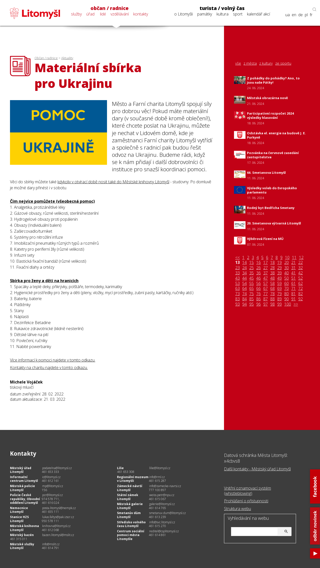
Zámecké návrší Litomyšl (129, 488)
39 (279, 273)
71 (293, 288)
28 (272, 267)
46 (258, 278)
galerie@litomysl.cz (162, 504)
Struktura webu (237, 508)
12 (301, 257)
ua (287, 14)
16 (258, 262)
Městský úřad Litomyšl (20, 470)
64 (244, 288)
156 (44, 490)
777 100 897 (157, 490)
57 (265, 283)
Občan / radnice (46, 58)
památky (204, 14)
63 (237, 288)
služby (76, 14)
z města (250, 63)
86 (258, 299)
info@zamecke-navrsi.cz (165, 486)
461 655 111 (50, 512)
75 (251, 293)
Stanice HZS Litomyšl (19, 519)
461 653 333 (50, 472)
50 (286, 278)
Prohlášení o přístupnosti (246, 501)
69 (279, 288)
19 (279, 262)
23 (237, 267)
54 (244, 283)
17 (265, 262)
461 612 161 (50, 481)
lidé (103, 14)
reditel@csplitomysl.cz (164, 531)
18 (272, 262)
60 (286, 283)
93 (237, 304)
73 (237, 293)
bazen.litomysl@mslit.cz (58, 535)
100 (287, 304)
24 (244, 267)
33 (237, 273)
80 (286, 293)
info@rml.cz (157, 477)
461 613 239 (157, 517)
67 (265, 288)
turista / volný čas (222, 8)
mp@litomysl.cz (52, 486)
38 (272, 273)
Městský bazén (22, 535)
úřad (90, 14)
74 (244, 293)
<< (237, 257)
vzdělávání (119, 14)
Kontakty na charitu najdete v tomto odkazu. (49, 367)
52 (300, 278)
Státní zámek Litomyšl (127, 497)
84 (244, 299)
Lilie (120, 468)
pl (306, 14)
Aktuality (67, 58)
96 (258, 304)
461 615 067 (157, 499)
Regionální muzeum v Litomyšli (132, 479)
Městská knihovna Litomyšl (24, 528)
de (300, 14)
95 (251, 304)
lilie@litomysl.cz (159, 468)
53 (237, 283)
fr (311, 14)
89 (279, 299)
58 (272, 283)
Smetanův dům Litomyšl (129, 515)
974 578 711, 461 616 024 (51, 501)
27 (265, 267)
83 (237, 299)
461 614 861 (157, 535)
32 (300, 267)
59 (279, 283)
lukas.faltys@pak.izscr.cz (58, 517)
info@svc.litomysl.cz (162, 522)
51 (293, 278)
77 (265, 293)
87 (265, 299)
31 (293, 267)
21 (293, 262)
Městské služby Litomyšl (22, 546)
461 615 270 (157, 526)
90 (286, 299)
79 (279, 293)
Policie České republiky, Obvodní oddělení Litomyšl (25, 499)
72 (300, 288)
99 (279, 304)
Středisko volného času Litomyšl (131, 524)
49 (279, 278)
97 (265, 304)
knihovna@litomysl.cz (56, 526)
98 (272, 304)
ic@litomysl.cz (51, 477)
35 (251, 273)
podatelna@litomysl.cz (57, 468)
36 (258, 273)
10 (287, 257)
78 (272, 293)
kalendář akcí (258, 14)
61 (293, 283)
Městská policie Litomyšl (22, 488)
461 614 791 (50, 548)
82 (300, 293)
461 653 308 (125, 472)
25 (251, 267)
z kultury (266, 63)
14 (244, 262)
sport (237, 14)
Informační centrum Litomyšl (24, 479)
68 (272, 288)
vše (238, 63)
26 (258, 267)
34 (244, 273)
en (294, 14)
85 (251, 299)
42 (300, 273)
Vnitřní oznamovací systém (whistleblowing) (247, 490)
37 (265, 273)
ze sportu (283, 63)
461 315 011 (18, 539)
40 (286, 273)
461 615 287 (157, 481)
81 (293, 293)
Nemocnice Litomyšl (19, 510)
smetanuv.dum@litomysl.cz (167, 513)
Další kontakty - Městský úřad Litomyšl (257, 469)
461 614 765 (157, 508)
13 (237, 262)
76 (258, 293)
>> (296, 304)
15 (251, 262)
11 (294, 257)
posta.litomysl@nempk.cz (59, 508)
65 (251, 288)
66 (258, 288)
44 (244, 278)
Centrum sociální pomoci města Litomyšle (130, 535)
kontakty (140, 14)
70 (286, 288)
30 (286, 267)
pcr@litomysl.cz (52, 495)
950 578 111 (50, 521)
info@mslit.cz (51, 544)
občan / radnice (109, 8)
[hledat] (261, 532)
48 (272, 278)
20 (286, 262)
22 (300, 262)
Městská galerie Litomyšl (130, 506)
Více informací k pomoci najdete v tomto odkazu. (52, 360)
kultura (222, 14)
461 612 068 (50, 530)
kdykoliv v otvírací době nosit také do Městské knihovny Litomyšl (113, 182)
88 (272, 299)
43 (237, 278)
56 (258, 283)
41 (293, 273)
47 (265, 278)
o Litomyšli (183, 14)
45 (251, 278)
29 (279, 267)
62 (300, 283)
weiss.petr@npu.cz (161, 495)
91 (293, 299)
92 (300, 299)
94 (244, 304)
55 (251, 283)
